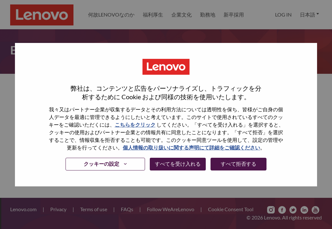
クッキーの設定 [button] (101, 164)
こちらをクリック (135, 124)
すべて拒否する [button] (238, 164)
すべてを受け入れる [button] (178, 164)
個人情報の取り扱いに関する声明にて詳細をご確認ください (191, 147)
